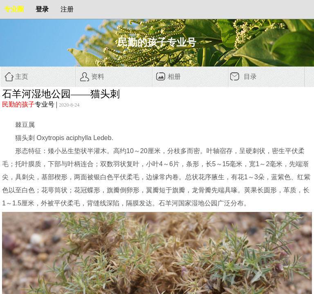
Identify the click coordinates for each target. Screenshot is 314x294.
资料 (97, 76)
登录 (42, 9)
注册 (67, 9)
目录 (250, 76)
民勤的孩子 (18, 104)
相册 (174, 76)
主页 (21, 76)
